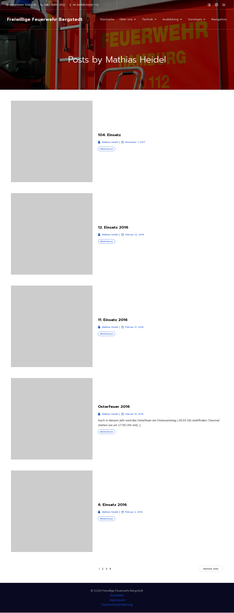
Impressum (117, 600)
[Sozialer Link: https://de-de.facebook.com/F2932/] (210, 4)
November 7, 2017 (133, 142)
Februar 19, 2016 (132, 414)
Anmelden (117, 596)
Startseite (107, 19)
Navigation (219, 19)
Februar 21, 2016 (132, 327)
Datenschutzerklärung (117, 605)
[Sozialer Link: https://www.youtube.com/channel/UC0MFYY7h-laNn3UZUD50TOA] (224, 4)
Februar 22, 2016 (132, 235)
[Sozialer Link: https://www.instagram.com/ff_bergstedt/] (217, 4)
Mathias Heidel (108, 142)
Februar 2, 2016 (132, 512)
